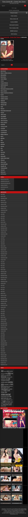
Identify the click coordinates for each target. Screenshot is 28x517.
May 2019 (3, 336)
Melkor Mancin (4, 134)
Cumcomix (3, 189)
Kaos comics (4, 122)
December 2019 (4, 323)
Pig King (3, 152)
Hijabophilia (4, 102)
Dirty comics (4, 90)
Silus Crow (3, 162)
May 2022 (3, 265)
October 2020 (3, 303)
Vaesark (3, 170)
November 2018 (4, 344)
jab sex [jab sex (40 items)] (6, 398)
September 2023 (4, 233)
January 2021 (3, 297)
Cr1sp (2, 80)
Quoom (2, 154)
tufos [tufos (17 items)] (9, 403)
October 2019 (3, 327)
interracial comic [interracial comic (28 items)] (5, 396)
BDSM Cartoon (14, 31)
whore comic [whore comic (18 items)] (3, 405)
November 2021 (4, 277)
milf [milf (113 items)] (4, 401)
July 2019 (2, 333)
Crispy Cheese (4, 82)
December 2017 (4, 358)
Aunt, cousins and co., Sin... (7, 58)
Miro (2, 140)
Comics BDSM (14, 22)
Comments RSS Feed (16, 10)
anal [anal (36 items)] (6, 373)
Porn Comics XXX (14, 28)
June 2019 (3, 334)
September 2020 (4, 305)
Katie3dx (3, 124)
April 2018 (3, 350)
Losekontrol (4, 132)
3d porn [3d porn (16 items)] (5, 371)
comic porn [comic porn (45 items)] (4, 382)
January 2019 (3, 340)
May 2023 (3, 241)
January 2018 (3, 356)
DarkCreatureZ (4, 84)
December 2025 (4, 198)
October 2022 (3, 255)
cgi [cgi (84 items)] (9, 379)
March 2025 (3, 200)
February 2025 (3, 202)
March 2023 (3, 245)
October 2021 (3, 279)
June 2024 (3, 216)
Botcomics (3, 77)
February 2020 (3, 319)
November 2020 (4, 301)
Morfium (3, 144)
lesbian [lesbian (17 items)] (10, 398)
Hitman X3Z (3, 104)
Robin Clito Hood (5, 158)
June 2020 (3, 311)
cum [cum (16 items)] (9, 384)
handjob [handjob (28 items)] (10, 389)
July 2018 (2, 346)
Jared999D (3, 116)
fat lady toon (11, 60)
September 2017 (4, 364)
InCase (2, 112)
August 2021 (3, 283)
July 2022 (2, 261)
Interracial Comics (14, 25)
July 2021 (2, 285)
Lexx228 (3, 128)
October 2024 (3, 208)
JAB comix (3, 114)
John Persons (4, 120)
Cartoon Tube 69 (4, 185)
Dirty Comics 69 (14, 19)
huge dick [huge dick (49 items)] (4, 392)
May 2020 (3, 313)
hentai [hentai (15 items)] (2, 390)
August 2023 (3, 236)
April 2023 (3, 243)
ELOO (2, 94)
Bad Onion (3, 71)
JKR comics (4, 118)
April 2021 (3, 291)
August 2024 (3, 212)
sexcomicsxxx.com (4, 187)
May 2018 (3, 348)
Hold (2, 106)
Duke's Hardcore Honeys (7, 92)
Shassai (3, 160)
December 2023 (4, 228)
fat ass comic (5, 60)
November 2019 (4, 325)
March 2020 (3, 317)
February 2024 (3, 224)
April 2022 (3, 267)
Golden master (4, 98)
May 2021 (3, 289)
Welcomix (3, 172)
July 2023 (2, 237)
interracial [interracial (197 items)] (6, 394)
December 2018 (4, 342)
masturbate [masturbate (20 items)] (3, 399)
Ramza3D (3, 156)
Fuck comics (14, 16)
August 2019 (3, 331)
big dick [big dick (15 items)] (5, 375)
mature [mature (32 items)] (8, 399)
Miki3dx (2, 138)
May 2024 (3, 218)
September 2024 (4, 210)
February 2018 (3, 354)
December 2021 (4, 275)
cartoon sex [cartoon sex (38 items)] (4, 379)
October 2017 (3, 362)
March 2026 (3, 196)
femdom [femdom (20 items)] (5, 387)
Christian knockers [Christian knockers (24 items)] (5, 380)
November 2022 (4, 253)
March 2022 (3, 269)
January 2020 (3, 321)
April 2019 (3, 338)
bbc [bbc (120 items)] (9, 373)
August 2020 (3, 307)
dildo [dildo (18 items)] (2, 387)
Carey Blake (4, 78)
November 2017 (4, 360)
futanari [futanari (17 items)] (8, 387)
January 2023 (3, 249)
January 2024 (3, 226)
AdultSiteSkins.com (14, 514)
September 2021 (4, 281)
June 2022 (3, 263)
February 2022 (3, 271)
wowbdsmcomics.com (5, 181)
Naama (2, 146)
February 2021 (3, 295)
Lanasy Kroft (4, 126)
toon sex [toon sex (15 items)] (5, 403)
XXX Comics (14, 34)
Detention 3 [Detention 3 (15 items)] (11, 386)
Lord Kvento (4, 130)
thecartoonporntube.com (5, 183)
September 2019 (4, 329)
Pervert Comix (14, 13)
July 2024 (2, 214)
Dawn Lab (3, 86)
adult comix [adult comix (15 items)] (3, 373)
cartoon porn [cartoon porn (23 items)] (9, 377)
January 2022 (3, 273)
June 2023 (3, 239)
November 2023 (4, 230)
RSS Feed (10, 10)
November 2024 (4, 206)
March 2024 (3, 222)
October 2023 (3, 232)
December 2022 (4, 251)
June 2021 (3, 287)
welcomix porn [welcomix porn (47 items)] (7, 404)
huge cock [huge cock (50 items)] (6, 390)
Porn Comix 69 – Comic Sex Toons (14, 1)
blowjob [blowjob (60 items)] (3, 377)
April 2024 (3, 220)
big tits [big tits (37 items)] (9, 375)
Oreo (2, 150)
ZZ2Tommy (3, 174)
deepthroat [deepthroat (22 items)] (6, 386)
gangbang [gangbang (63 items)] (4, 389)
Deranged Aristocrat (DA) (7, 88)
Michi (2, 136)
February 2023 (3, 247)
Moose (2, 142)
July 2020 (2, 309)
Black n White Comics (6, 73)
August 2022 (3, 259)
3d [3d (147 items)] (2, 371)
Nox (2, 148)
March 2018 (3, 352)
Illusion (2, 108)
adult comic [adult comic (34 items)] (10, 371)
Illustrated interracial (6, 110)
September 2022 (4, 257)
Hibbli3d (3, 100)
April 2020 (3, 315)
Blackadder (3, 75)
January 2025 (3, 204)
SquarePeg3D (4, 164)
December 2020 (4, 299)
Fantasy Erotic (4, 96)
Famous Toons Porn (5, 179)
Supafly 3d (3, 166)
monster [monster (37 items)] (8, 401)
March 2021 (3, 293)
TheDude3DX (4, 168)
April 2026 (3, 194)
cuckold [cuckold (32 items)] (6, 384)
